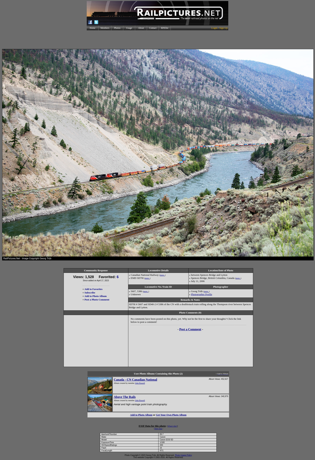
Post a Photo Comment (97, 299)
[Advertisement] (157, 39)
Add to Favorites (93, 289)
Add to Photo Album (95, 296)
